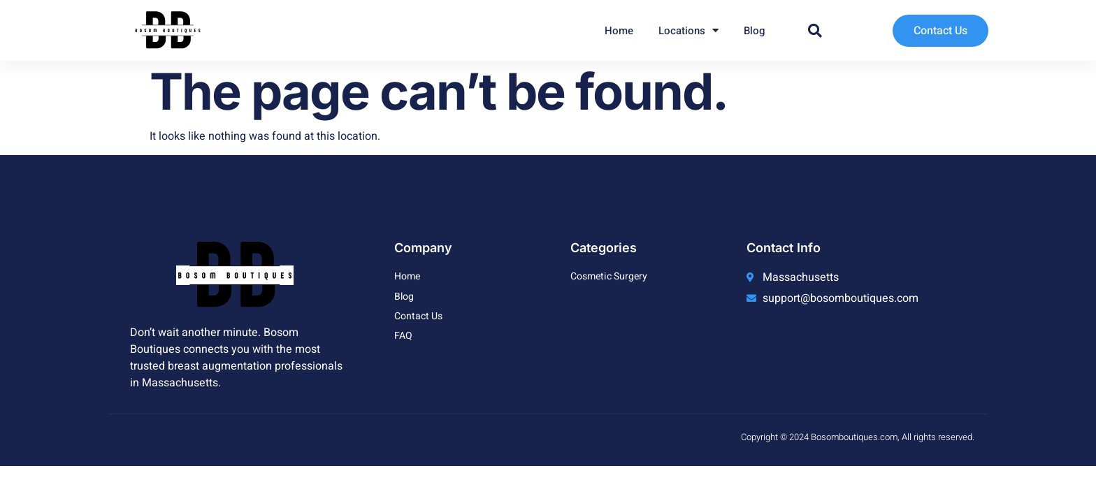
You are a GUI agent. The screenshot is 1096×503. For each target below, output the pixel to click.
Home (619, 30)
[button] (815, 30)
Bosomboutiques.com (854, 437)
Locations (688, 30)
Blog (754, 30)
